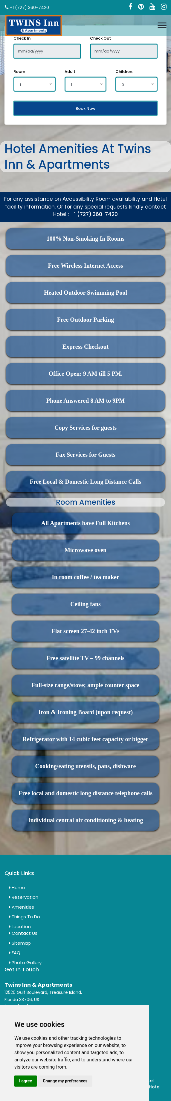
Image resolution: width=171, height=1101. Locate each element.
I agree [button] (25, 1080)
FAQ (14, 952)
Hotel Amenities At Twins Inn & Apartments (77, 156)
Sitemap (20, 943)
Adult (70, 71)
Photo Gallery (25, 962)
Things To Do (24, 916)
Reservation (23, 897)
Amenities (21, 907)
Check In (21, 38)
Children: (124, 71)
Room (19, 71)
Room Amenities (85, 502)
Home (17, 887)
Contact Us (23, 933)
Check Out (100, 38)
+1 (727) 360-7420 (94, 214)
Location (20, 926)
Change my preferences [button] (65, 1080)
